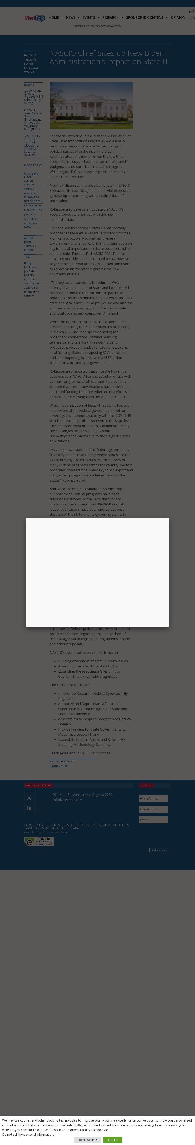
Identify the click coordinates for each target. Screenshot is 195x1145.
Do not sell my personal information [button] (27, 1134)
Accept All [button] (113, 1140)
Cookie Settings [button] (88, 1140)
